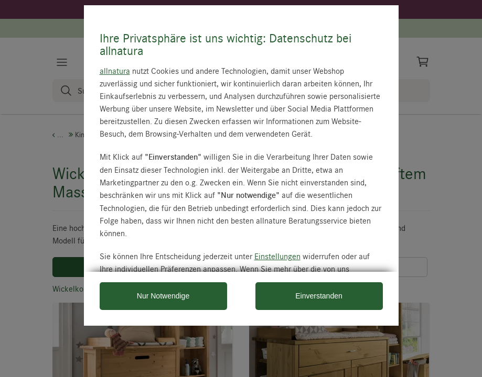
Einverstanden (318, 296)
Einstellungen (277, 256)
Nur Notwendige (163, 296)
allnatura (115, 70)
